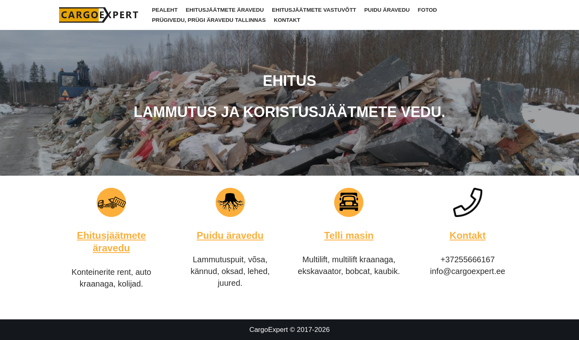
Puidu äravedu (386, 10)
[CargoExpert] (99, 15)
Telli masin (348, 235)
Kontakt (287, 20)
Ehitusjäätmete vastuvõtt (314, 10)
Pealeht (165, 10)
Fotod (427, 10)
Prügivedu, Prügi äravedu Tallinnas (209, 20)
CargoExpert (268, 330)
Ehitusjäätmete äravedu (225, 10)
